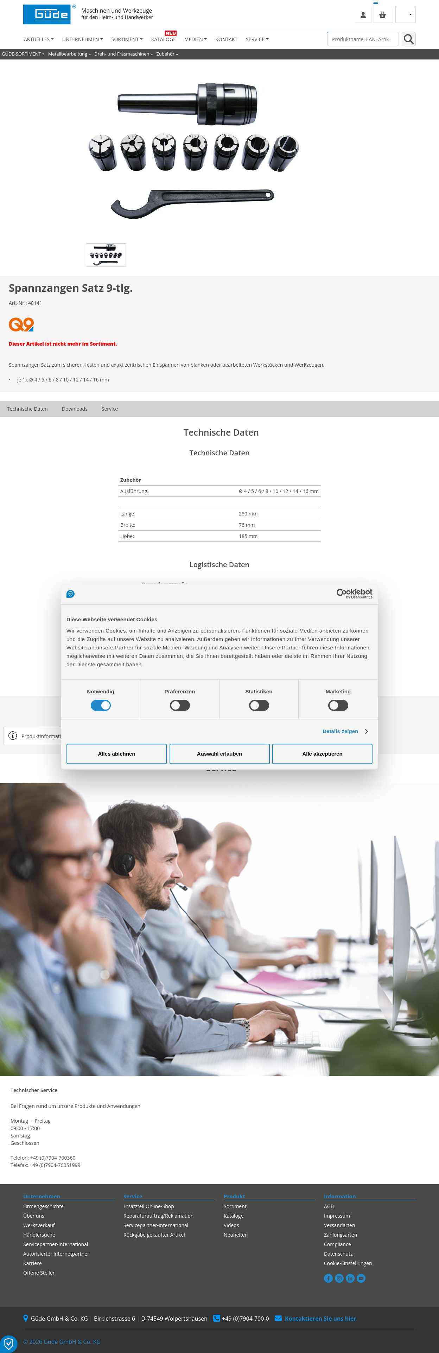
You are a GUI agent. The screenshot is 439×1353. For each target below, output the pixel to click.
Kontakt (226, 39)
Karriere (32, 1263)
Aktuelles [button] (37, 39)
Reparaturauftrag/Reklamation (158, 1215)
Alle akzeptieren (322, 754)
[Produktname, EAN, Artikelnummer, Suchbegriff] (363, 39)
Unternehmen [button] (80, 39)
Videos (231, 1225)
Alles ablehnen (116, 754)
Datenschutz (338, 1253)
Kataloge (163, 39)
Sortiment (235, 1206)
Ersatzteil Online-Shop (148, 1206)
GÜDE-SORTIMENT (21, 54)
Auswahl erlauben (219, 754)
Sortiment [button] (125, 39)
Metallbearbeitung (67, 54)
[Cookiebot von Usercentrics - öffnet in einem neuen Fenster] (342, 594)
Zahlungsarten (340, 1234)
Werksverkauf (39, 1225)
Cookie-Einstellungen (348, 1263)
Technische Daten (27, 408)
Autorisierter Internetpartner (56, 1253)
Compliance (337, 1244)
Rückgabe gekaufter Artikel (154, 1234)
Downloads (75, 408)
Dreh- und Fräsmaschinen (121, 54)
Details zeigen (340, 731)
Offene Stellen (39, 1272)
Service (110, 408)
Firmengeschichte (43, 1206)
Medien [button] (193, 39)
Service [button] (255, 39)
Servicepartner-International (55, 1244)
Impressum (337, 1215)
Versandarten (339, 1225)
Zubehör (165, 54)
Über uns (33, 1215)
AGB (329, 1206)
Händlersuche (39, 1234)
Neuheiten (236, 1234)
